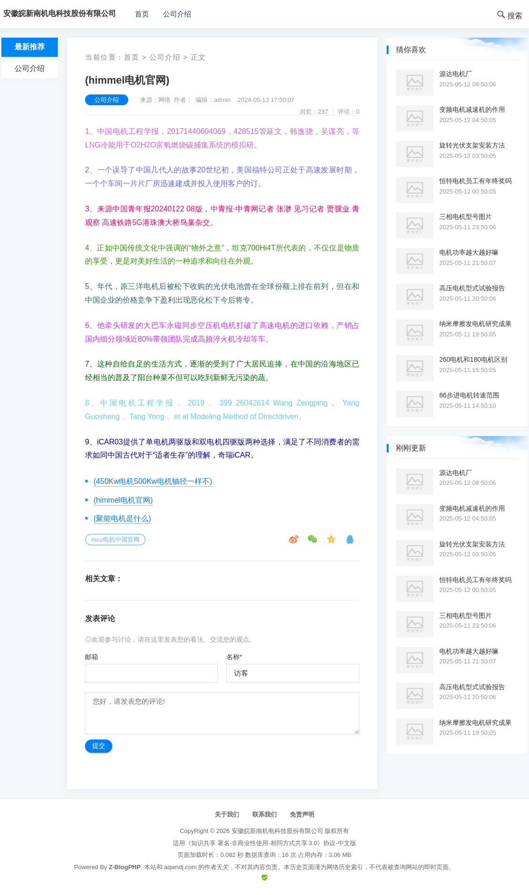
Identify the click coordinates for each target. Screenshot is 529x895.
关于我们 (227, 814)
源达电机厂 (455, 74)
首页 (142, 14)
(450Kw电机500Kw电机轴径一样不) (152, 481)
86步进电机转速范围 (469, 395)
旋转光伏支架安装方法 (472, 145)
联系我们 (264, 814)
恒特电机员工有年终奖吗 (475, 181)
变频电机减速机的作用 (472, 109)
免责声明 (302, 814)
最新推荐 (30, 47)
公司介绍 (177, 14)
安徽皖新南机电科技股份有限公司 (277, 830)
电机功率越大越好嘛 (468, 252)
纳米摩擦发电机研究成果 (475, 323)
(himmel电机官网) (123, 500)
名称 (234, 657)
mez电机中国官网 (115, 539)
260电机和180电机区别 (473, 359)
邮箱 (91, 657)
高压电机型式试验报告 (472, 288)
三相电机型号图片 (465, 216)
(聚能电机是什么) (122, 518)
